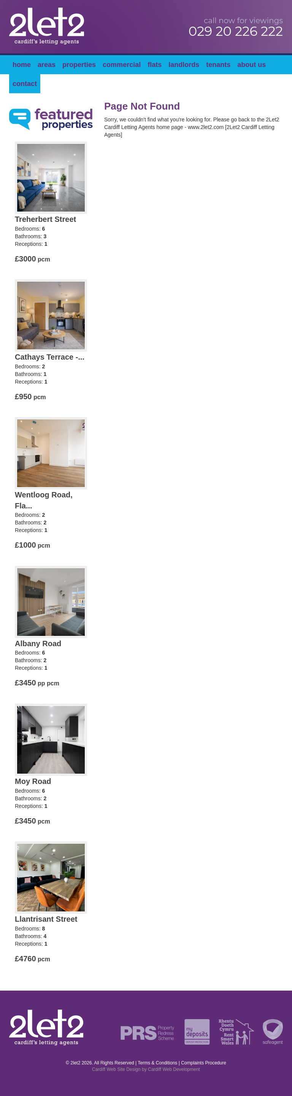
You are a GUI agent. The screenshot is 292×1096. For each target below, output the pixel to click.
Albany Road (38, 643)
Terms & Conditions (157, 1063)
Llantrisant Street (46, 919)
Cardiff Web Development (174, 1069)
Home (22, 64)
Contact (25, 84)
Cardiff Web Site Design (116, 1069)
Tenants (218, 64)
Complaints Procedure (203, 1063)
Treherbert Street (45, 219)
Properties (79, 64)
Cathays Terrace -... (49, 357)
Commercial (122, 64)
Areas (47, 64)
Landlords (183, 64)
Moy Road (33, 781)
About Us (251, 64)
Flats (155, 64)
